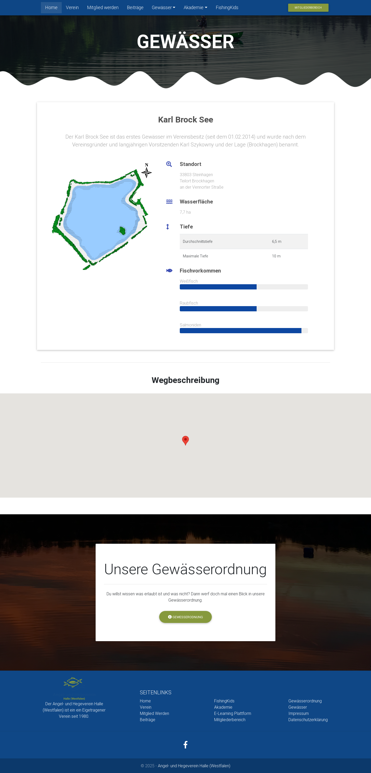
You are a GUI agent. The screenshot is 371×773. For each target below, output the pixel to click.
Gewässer (162, 8)
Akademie (193, 8)
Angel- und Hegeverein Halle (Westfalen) (194, 765)
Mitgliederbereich (308, 8)
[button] (185, 441)
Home (53, 8)
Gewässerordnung (305, 700)
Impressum (298, 713)
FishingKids (227, 8)
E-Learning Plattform (232, 713)
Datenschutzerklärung (308, 719)
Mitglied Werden (154, 713)
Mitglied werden (103, 8)
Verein (72, 8)
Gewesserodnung (185, 617)
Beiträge (135, 8)
